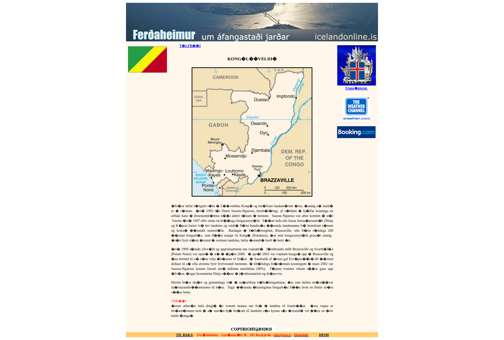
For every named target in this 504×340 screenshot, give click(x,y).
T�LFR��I (190, 46)
